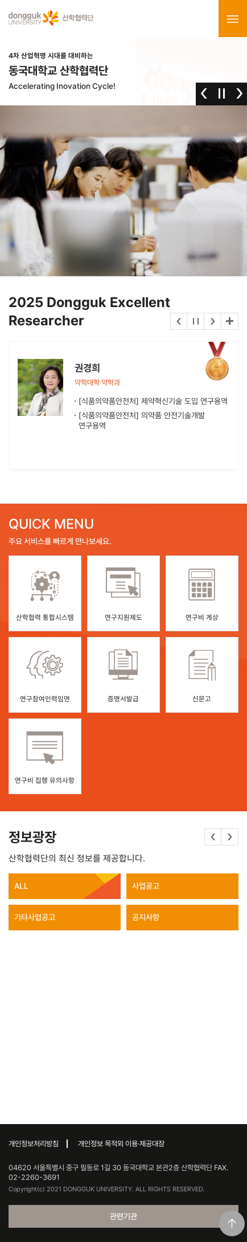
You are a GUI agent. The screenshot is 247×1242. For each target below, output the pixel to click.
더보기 (229, 321)
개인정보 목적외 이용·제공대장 (121, 1143)
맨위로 (232, 1223)
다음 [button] (239, 93)
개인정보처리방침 (34, 1143)
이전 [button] (204, 93)
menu (232, 19)
